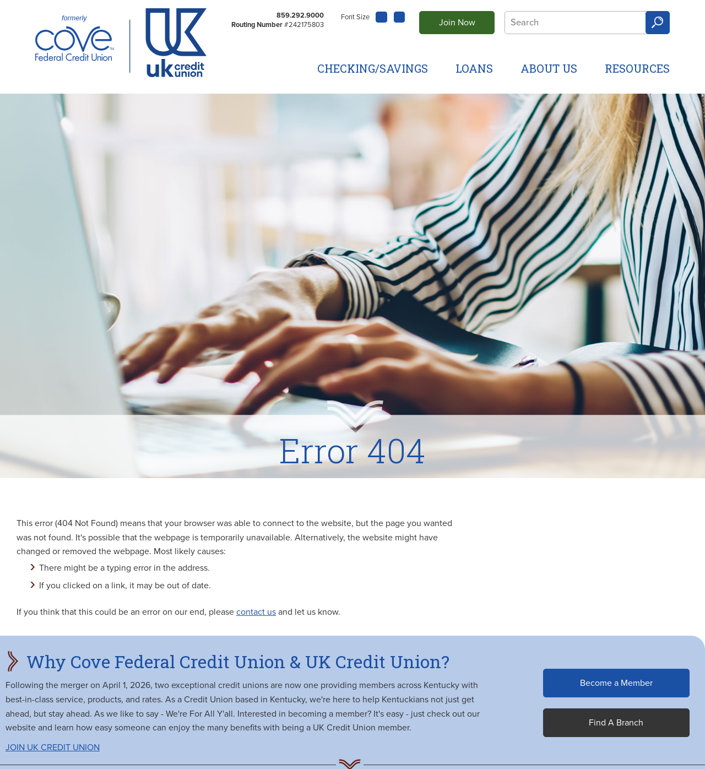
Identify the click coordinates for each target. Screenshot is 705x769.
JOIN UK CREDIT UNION (53, 747)
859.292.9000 (300, 15)
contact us (256, 612)
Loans (474, 68)
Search (657, 23)
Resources (637, 68)
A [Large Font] (400, 17)
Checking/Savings (372, 68)
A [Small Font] (381, 16)
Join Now (457, 22)
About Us (548, 68)
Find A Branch (616, 722)
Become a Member (616, 683)
